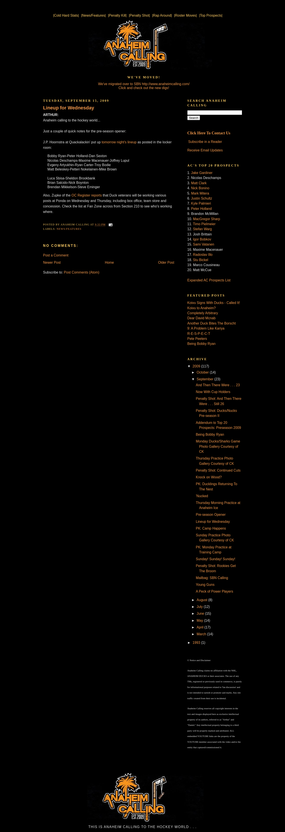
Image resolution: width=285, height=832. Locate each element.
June (201, 613)
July (200, 607)
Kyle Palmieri (201, 203)
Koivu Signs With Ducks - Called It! (213, 303)
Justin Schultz (201, 198)
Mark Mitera (200, 193)
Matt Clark (199, 183)
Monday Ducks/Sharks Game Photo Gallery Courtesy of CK (218, 446)
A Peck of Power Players (214, 591)
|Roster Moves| (185, 15)
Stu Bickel (200, 260)
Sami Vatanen (203, 244)
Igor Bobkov (202, 239)
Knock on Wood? (209, 477)
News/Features (69, 228)
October (203, 372)
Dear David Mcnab (201, 318)
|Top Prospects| (210, 15)
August (202, 600)
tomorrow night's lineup (119, 142)
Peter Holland (201, 209)
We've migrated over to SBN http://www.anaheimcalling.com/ (144, 84)
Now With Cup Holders (213, 392)
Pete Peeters (197, 339)
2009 (197, 366)
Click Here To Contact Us (208, 133)
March (202, 634)
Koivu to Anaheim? (201, 308)
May (200, 620)
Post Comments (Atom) (81, 272)
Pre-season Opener (211, 514)
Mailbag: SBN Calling (212, 578)
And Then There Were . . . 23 (218, 385)
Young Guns (205, 584)
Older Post (166, 262)
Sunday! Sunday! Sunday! (215, 559)
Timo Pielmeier (204, 224)
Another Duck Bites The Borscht (211, 323)
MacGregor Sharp (206, 219)
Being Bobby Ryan (201, 344)
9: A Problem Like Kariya (205, 328)
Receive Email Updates (205, 150)
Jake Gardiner (201, 173)
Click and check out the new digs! (143, 88)
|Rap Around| (162, 15)
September (205, 379)
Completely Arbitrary (202, 313)
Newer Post (52, 262)
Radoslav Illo (202, 254)
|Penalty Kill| (117, 15)
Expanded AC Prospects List (209, 280)
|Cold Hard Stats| (66, 15)
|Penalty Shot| (139, 15)
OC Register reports (86, 195)
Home (109, 262)
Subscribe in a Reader (205, 142)
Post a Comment (55, 255)
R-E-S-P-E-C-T (198, 333)
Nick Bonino (200, 188)
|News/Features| (93, 15)
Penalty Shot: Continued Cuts (218, 470)
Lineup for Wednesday (68, 108)
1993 (197, 642)
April (201, 627)
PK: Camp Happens (211, 528)
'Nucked (202, 496)
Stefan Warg (202, 229)
